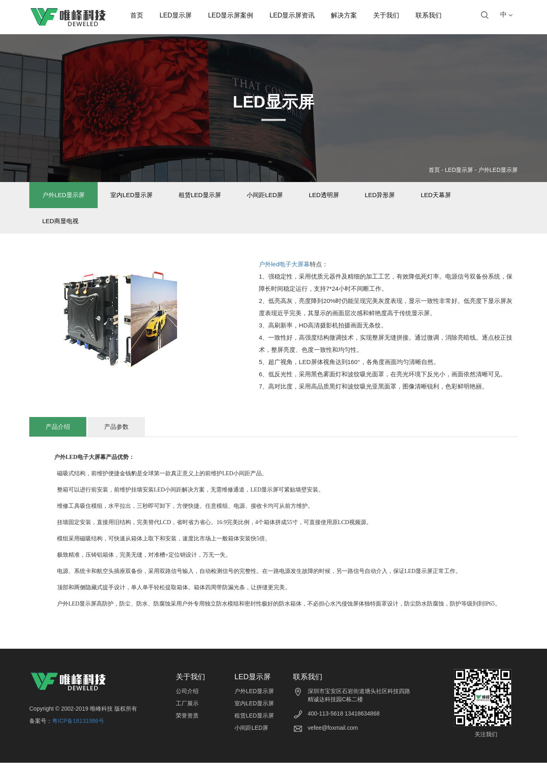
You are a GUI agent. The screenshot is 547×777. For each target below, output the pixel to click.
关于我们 (386, 15)
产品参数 (116, 441)
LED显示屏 (176, 15)
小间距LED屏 (292, 198)
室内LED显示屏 (143, 198)
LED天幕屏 (485, 198)
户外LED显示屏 (498, 170)
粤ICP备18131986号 (78, 735)
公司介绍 (187, 705)
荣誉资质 (187, 730)
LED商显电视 (64, 231)
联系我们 (429, 15)
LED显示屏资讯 (292, 15)
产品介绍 (58, 441)
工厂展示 (187, 718)
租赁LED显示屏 (218, 198)
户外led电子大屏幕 (284, 278)
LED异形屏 (422, 198)
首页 (136, 15)
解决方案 (344, 15)
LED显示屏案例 (230, 15)
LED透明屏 (358, 198)
